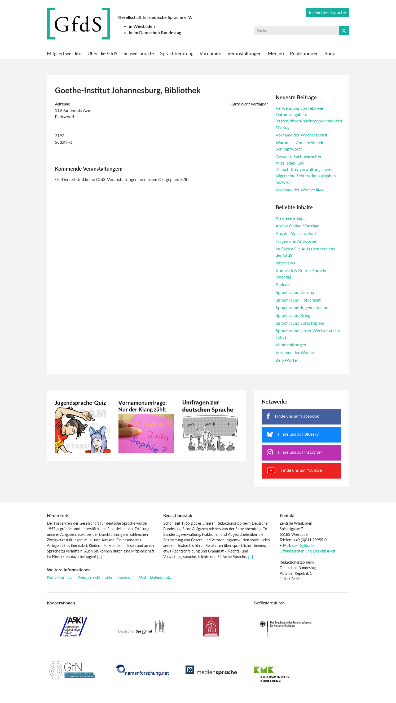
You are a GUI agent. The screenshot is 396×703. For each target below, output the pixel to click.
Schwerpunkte (139, 53)
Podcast (283, 284)
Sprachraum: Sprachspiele (300, 322)
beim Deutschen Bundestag (155, 32)
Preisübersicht (89, 577)
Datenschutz (160, 577)
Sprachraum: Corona (295, 292)
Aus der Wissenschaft (296, 233)
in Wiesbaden (142, 26)
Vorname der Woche (295, 352)
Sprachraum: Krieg (293, 315)
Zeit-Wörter (287, 359)
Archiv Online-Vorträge (297, 225)
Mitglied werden (64, 53)
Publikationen (304, 53)
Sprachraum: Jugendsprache (302, 307)
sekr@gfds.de (303, 545)
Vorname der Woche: (301, 134)
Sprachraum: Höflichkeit (298, 299)
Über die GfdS (102, 53)
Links (108, 577)
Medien (276, 53)
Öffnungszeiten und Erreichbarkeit (307, 551)
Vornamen (210, 53)
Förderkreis (58, 515)
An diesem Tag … (291, 217)
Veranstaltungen (244, 53)
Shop (330, 53)
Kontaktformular (60, 577)
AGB (142, 577)
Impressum (126, 577)
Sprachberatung (176, 53)
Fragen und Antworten (297, 241)
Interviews (285, 262)
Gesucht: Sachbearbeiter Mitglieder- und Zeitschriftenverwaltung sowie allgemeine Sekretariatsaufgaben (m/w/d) (306, 169)
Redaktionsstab (177, 515)
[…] (99, 556)
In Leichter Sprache (327, 12)
